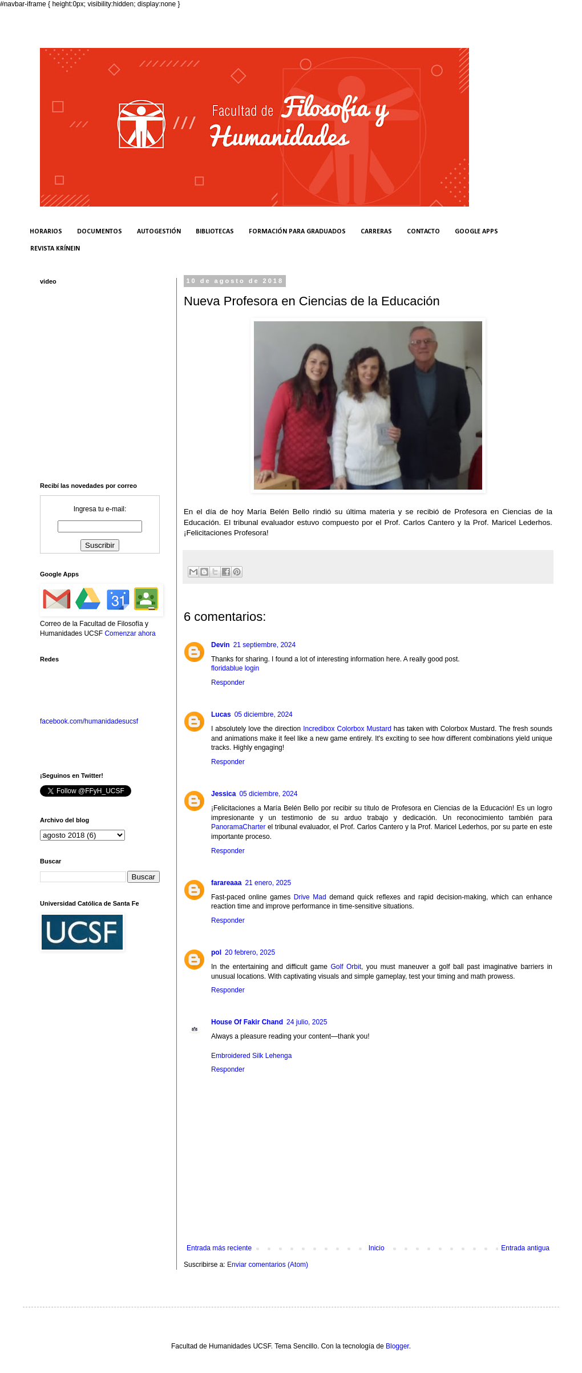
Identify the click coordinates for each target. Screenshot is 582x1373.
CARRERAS (376, 231)
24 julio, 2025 (306, 1022)
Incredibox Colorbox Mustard (347, 729)
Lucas (221, 714)
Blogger (397, 1346)
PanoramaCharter (238, 827)
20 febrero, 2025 (250, 952)
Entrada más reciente (219, 1248)
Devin (220, 645)
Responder (228, 682)
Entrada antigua (525, 1248)
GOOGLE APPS (476, 231)
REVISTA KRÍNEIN (55, 248)
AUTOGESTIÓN (159, 231)
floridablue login (235, 668)
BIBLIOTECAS (215, 231)
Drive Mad (310, 897)
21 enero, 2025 (268, 883)
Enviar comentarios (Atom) (267, 1265)
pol (216, 952)
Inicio (377, 1248)
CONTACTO (423, 231)
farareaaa (226, 883)
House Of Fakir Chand (247, 1022)
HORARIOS (46, 231)
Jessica (223, 794)
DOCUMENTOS (99, 231)
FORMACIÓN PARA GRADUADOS (297, 231)
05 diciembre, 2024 (264, 714)
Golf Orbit (346, 967)
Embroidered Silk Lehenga (251, 1056)
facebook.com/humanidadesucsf (89, 721)
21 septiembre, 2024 (264, 645)
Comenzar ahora (129, 633)
